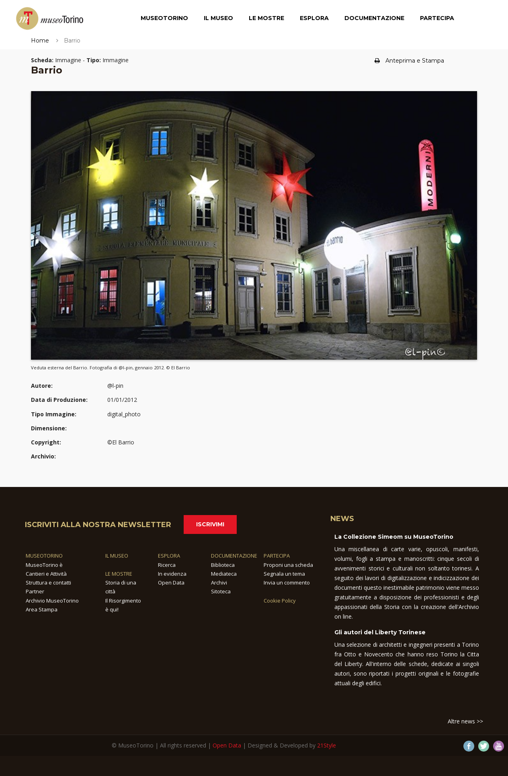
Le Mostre (266, 18)
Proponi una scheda (288, 564)
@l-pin (115, 385)
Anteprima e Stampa (409, 60)
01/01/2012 (122, 399)
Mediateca (224, 573)
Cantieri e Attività (46, 573)
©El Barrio (120, 442)
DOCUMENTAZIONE (234, 555)
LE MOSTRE (118, 573)
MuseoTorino (164, 18)
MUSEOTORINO (44, 555)
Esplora (314, 18)
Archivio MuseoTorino (52, 600)
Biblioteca (223, 564)
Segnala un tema (284, 573)
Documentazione (374, 18)
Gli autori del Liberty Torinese (380, 632)
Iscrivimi (210, 524)
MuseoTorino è (44, 564)
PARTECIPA (277, 555)
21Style (326, 745)
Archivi (219, 582)
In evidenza (172, 573)
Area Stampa (41, 609)
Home (40, 40)
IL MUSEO (116, 555)
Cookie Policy (280, 600)
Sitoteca (221, 591)
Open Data (171, 582)
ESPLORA (169, 555)
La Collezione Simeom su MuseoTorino (393, 536)
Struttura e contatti (48, 582)
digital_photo (124, 414)
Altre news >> (465, 721)
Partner (35, 591)
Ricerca (167, 564)
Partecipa (437, 18)
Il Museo (218, 18)
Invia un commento (287, 582)
